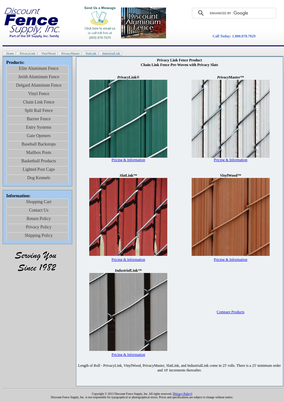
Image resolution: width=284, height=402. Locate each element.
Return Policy (39, 218)
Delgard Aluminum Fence (38, 85)
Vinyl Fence (38, 93)
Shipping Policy (39, 235)
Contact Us (39, 210)
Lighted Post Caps (39, 169)
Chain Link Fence (38, 102)
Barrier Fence (39, 119)
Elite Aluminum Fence (39, 68)
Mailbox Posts (38, 152)
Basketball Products (38, 161)
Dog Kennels (38, 177)
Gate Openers (39, 135)
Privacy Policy (38, 227)
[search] (229, 13)
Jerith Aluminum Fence (38, 76)
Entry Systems (38, 127)
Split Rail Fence (39, 110)
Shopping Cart (38, 201)
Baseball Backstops (39, 144)
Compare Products (230, 312)
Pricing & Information (128, 160)
